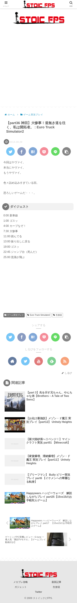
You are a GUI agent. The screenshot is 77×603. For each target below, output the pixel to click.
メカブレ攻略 (20, 582)
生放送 (57, 315)
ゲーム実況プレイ (14, 315)
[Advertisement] (38, 67)
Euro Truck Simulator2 (38, 315)
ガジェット (21, 587)
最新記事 (56, 582)
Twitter (38, 592)
